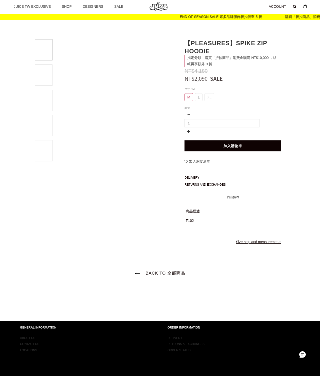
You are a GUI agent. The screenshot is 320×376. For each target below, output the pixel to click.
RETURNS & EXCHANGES (186, 352)
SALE (118, 6)
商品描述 (233, 197)
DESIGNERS (93, 6)
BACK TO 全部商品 (160, 273)
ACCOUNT (277, 6)
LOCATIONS (28, 358)
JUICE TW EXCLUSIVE (32, 6)
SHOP (67, 6)
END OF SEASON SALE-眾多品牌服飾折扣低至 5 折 (226, 17)
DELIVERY (175, 346)
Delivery (191, 177)
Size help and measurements (258, 242)
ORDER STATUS (179, 358)
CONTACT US (29, 352)
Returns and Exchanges (205, 184)
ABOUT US (27, 346)
